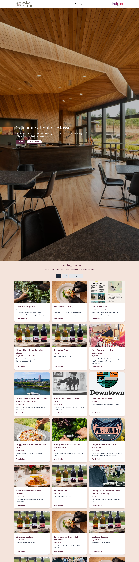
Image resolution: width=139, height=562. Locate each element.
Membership (79, 4)
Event (65, 276)
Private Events (34, 142)
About (91, 4)
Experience (53, 4)
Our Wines (66, 4)
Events (20, 142)
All (58, 276)
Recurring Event (75, 276)
